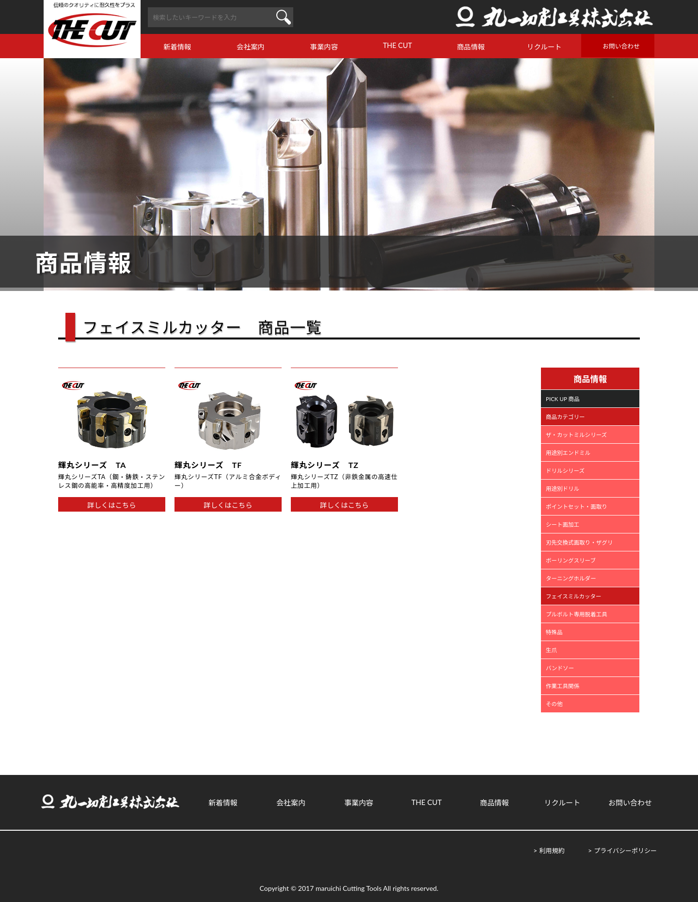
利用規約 (551, 850)
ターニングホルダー (571, 578)
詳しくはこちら (111, 505)
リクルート (544, 47)
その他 (554, 704)
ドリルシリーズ (565, 470)
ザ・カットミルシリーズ (576, 435)
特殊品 (554, 632)
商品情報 (471, 47)
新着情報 (177, 47)
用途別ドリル (562, 488)
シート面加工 (562, 524)
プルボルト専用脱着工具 (576, 614)
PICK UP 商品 (562, 399)
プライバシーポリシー (625, 850)
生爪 (551, 650)
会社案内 (251, 47)
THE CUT (397, 45)
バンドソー (560, 668)
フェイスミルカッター (573, 596)
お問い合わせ (621, 46)
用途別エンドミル (568, 453)
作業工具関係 (562, 686)
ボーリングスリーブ (571, 560)
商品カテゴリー (565, 417)
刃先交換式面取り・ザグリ (579, 542)
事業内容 (324, 47)
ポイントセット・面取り (576, 506)
